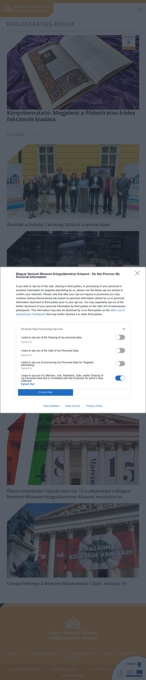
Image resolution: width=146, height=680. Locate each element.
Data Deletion (51, 405)
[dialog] (73, 340)
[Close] (138, 274)
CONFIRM (45, 392)
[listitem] (73, 329)
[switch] (120, 337)
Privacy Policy (94, 405)
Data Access (72, 405)
